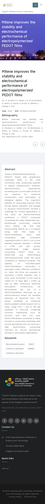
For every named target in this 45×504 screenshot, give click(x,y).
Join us (5, 468)
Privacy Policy (15, 497)
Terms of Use (30, 497)
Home (6, 51)
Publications (17, 51)
